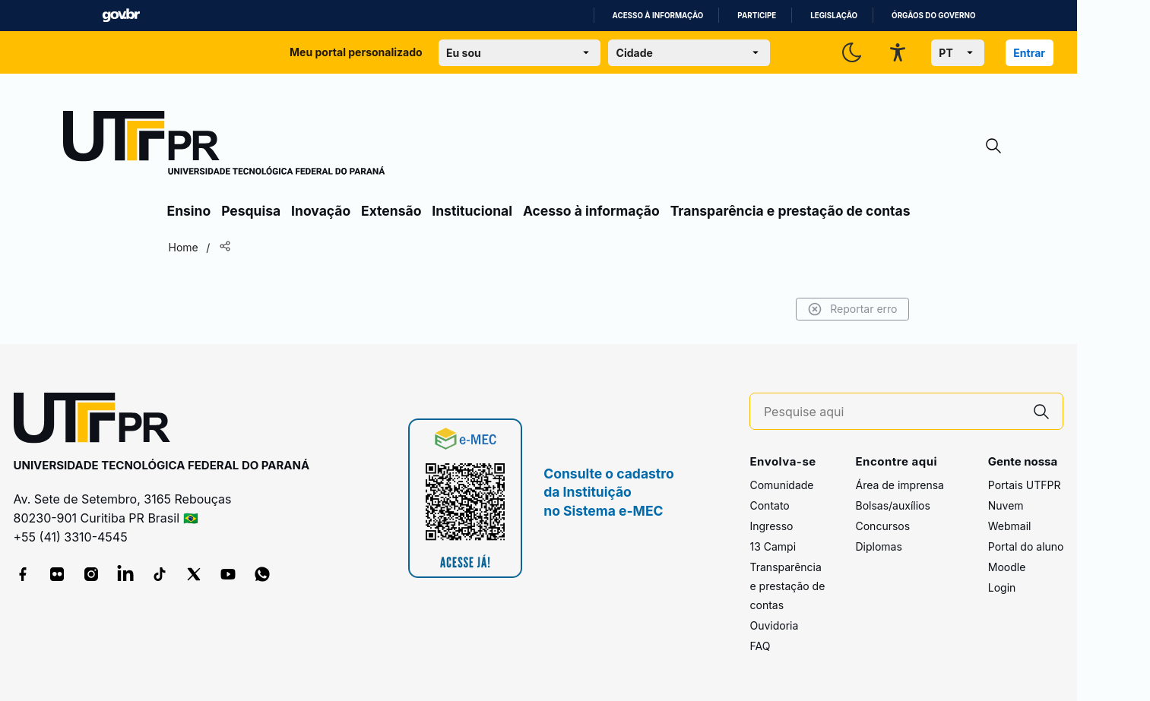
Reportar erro (852, 309)
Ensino (189, 211)
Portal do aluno (1026, 546)
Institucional (472, 211)
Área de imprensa (899, 484)
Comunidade (781, 484)
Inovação (320, 211)
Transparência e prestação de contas (790, 211)
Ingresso (771, 525)
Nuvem (1006, 505)
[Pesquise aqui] (892, 412)
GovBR (121, 15)
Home (183, 247)
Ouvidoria (773, 625)
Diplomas (878, 546)
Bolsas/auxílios (892, 505)
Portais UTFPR (1024, 484)
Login (1002, 587)
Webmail (1009, 525)
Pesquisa (250, 211)
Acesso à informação (658, 15)
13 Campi (772, 546)
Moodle (1007, 566)
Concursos (882, 525)
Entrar (1029, 52)
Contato (769, 505)
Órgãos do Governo (933, 15)
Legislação (833, 15)
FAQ (759, 645)
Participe (756, 15)
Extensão (391, 211)
